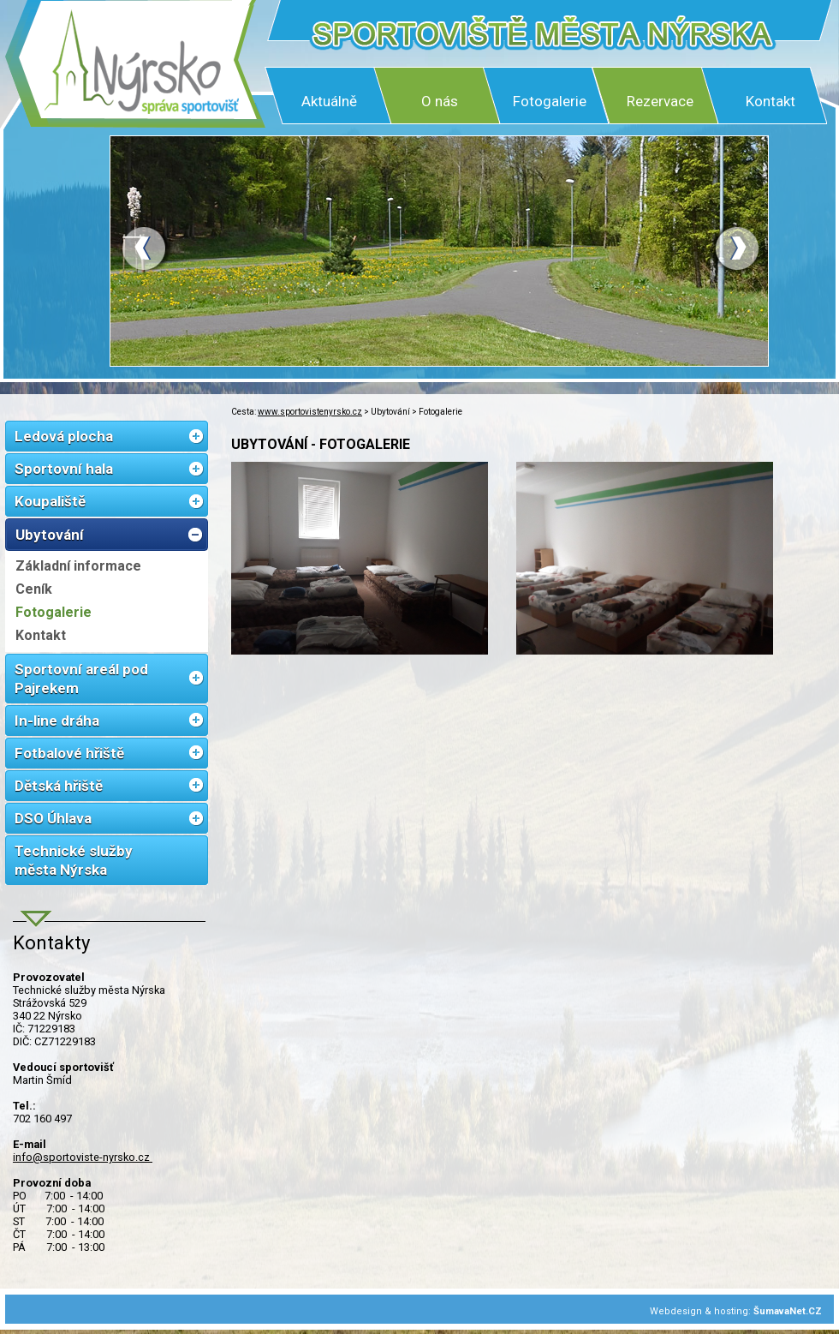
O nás (439, 101)
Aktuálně (329, 101)
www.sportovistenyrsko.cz (310, 411)
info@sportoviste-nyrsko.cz (82, 1157)
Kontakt (770, 101)
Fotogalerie (549, 101)
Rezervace (660, 101)
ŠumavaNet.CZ (787, 1311)
